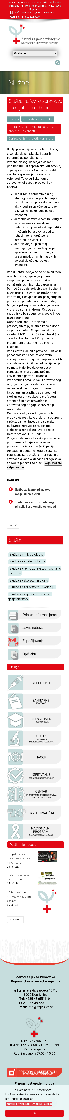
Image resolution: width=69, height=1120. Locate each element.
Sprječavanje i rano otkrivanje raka (31, 138)
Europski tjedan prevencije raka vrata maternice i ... (18, 858)
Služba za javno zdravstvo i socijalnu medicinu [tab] (30, 491)
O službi (14, 119)
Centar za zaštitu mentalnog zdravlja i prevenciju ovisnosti (34, 129)
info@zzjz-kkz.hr (40, 1007)
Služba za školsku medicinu (28, 580)
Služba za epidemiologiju (27, 561)
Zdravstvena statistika (37, 119)
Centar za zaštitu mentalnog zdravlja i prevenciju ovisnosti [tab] (32, 504)
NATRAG (13, 525)
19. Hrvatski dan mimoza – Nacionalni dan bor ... (19, 897)
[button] (29, 1104)
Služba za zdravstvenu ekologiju (32, 587)
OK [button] (34, 1113)
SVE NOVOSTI (15, 920)
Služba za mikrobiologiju (26, 554)
